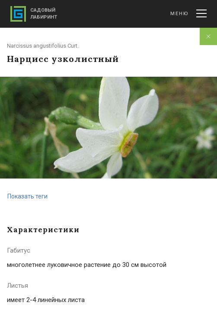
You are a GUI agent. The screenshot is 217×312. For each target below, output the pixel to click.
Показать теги (27, 196)
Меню (188, 13)
